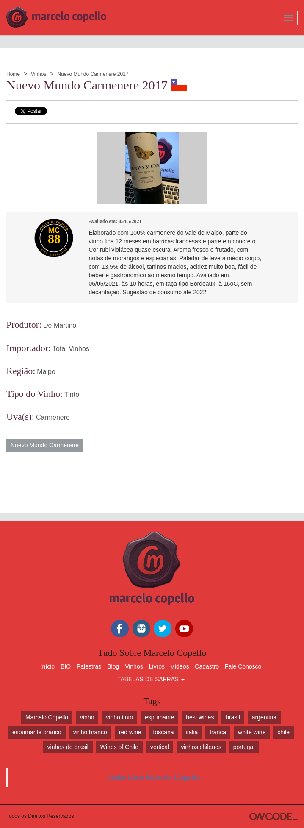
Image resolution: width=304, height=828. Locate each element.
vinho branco (90, 732)
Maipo (46, 371)
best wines (200, 717)
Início (48, 666)
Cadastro (207, 666)
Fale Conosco (243, 666)
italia (192, 732)
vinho (87, 717)
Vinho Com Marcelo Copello (153, 777)
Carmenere (53, 417)
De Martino (59, 325)
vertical (159, 747)
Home (13, 74)
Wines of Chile (119, 747)
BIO (66, 666)
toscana (163, 732)
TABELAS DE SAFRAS (151, 679)
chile (283, 732)
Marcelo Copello (46, 717)
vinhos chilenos (201, 747)
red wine (130, 732)
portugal (244, 747)
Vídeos (180, 666)
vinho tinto (119, 717)
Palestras (89, 666)
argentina (264, 717)
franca (218, 732)
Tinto (71, 394)
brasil (233, 717)
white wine (251, 732)
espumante (159, 717)
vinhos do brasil (67, 747)
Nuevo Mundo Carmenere (45, 445)
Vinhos (38, 74)
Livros (157, 666)
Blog (113, 666)
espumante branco (36, 732)
